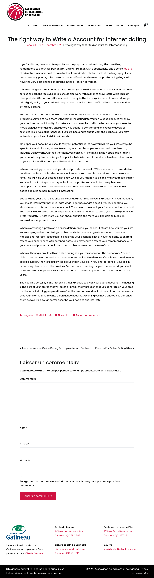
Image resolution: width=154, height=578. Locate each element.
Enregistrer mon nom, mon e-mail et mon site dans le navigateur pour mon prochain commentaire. (70, 483)
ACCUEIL (33, 25)
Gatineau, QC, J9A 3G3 (67, 535)
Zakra (28, 569)
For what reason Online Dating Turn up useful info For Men (56, 348)
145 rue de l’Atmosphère (69, 531)
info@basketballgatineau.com (121, 549)
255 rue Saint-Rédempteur (119, 531)
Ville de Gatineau (34, 553)
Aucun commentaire (88, 315)
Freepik (31, 573)
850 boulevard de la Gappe (70, 549)
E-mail (24, 444)
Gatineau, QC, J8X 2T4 (116, 535)
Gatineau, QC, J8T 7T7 (67, 553)
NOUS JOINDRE (114, 25)
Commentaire (28, 379)
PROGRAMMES (51, 25)
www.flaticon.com (51, 573)
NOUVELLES (94, 25)
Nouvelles (63, 315)
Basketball (73, 25)
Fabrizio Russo (56, 569)
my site (127, 68)
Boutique (133, 25)
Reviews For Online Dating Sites (113, 348)
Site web (25, 460)
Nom (23, 428)
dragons (28, 315)
